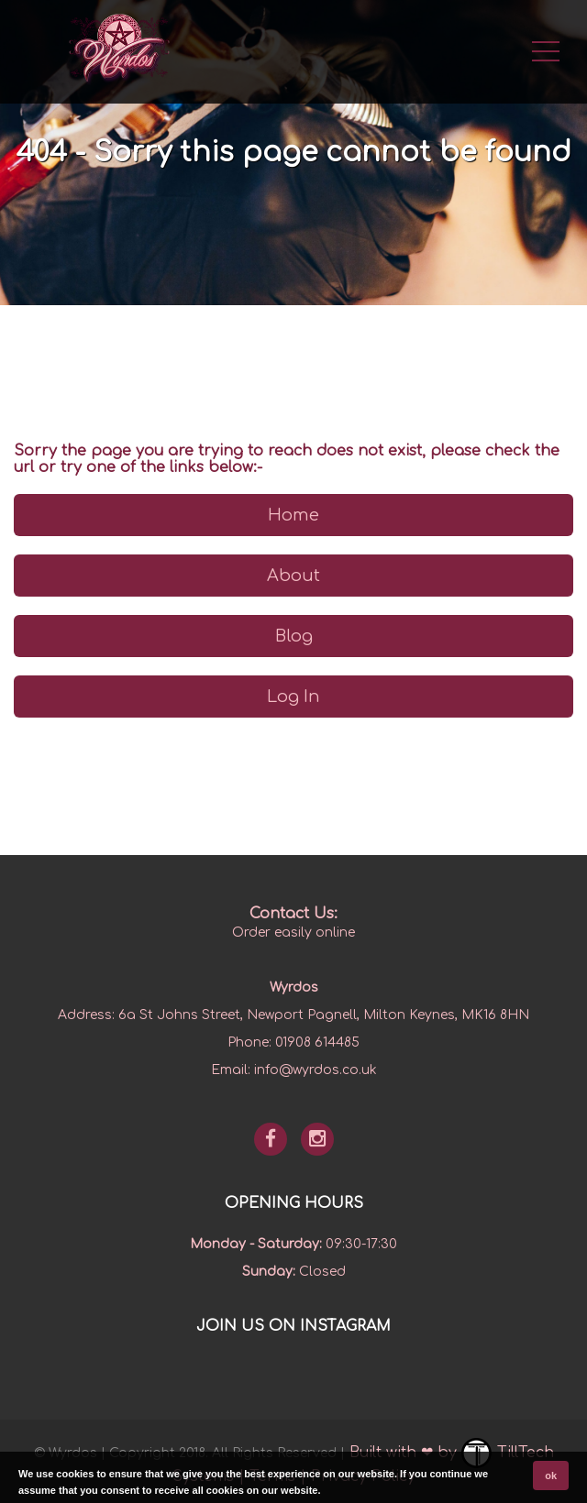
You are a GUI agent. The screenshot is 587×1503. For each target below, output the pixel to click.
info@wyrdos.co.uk (315, 1070)
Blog (294, 636)
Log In (293, 696)
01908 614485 (317, 1042)
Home (293, 515)
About (293, 575)
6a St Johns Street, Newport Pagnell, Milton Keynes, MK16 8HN (323, 1015)
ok (551, 1475)
